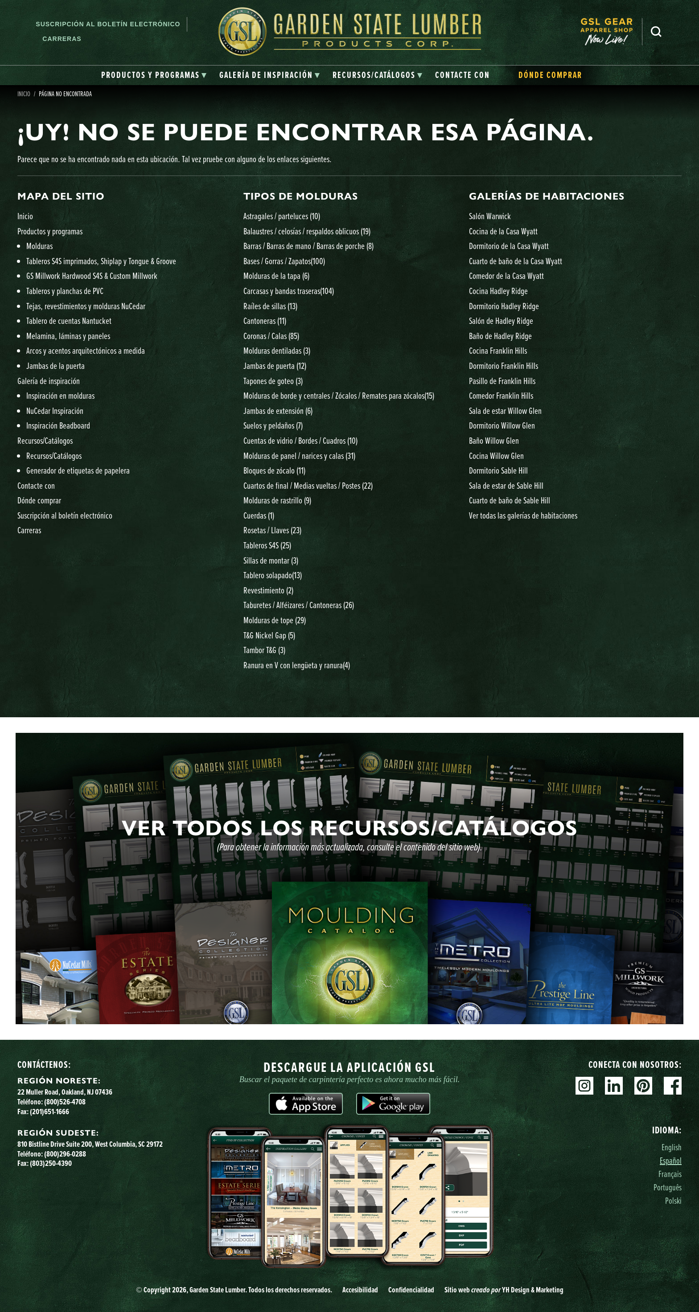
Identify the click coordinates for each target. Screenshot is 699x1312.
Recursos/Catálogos (45, 440)
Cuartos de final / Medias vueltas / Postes (308, 485)
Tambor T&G (264, 649)
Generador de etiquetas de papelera (78, 470)
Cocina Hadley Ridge (498, 290)
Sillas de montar (270, 560)
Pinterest (643, 1086)
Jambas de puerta (274, 365)
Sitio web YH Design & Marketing (503, 1290)
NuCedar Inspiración (54, 410)
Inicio (23, 93)
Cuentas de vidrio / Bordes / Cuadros (300, 440)
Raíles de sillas (270, 305)
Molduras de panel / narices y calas (299, 455)
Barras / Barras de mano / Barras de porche (308, 245)
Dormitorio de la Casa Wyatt (509, 245)
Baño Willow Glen (494, 440)
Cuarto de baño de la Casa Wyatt (515, 260)
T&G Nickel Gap (269, 635)
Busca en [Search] (656, 32)
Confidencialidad (411, 1290)
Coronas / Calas (271, 335)
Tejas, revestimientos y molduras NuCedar (85, 305)
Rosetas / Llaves (272, 529)
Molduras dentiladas (276, 350)
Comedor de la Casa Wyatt (506, 275)
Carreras (61, 38)
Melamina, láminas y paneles (68, 335)
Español (671, 1160)
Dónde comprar (39, 500)
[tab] (154, 75)
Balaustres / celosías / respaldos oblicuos (306, 231)
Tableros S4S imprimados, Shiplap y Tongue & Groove (101, 260)
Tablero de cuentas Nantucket (68, 320)
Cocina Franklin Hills (498, 350)
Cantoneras (264, 320)
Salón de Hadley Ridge (501, 320)
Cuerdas (258, 515)
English (672, 1147)
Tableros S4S (267, 545)
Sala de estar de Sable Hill (506, 485)
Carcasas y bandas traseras (288, 290)
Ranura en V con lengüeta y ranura (296, 664)
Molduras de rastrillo (277, 500)
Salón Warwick (490, 215)
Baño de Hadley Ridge (500, 335)
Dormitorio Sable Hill (498, 470)
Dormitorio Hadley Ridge (504, 305)
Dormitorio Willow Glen (502, 425)
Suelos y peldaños (273, 425)
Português (668, 1187)
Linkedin (614, 1086)
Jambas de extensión (277, 410)
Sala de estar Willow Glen (505, 410)
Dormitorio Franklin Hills (503, 365)
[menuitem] (611, 31)
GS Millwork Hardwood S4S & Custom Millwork (91, 275)
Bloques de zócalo (274, 470)
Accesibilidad (360, 1290)
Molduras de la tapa (276, 275)
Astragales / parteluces (281, 215)
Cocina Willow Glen (496, 455)
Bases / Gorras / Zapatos (284, 260)
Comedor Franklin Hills (501, 395)
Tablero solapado (272, 574)
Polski (673, 1200)
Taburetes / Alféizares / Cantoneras (298, 604)
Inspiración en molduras (60, 395)
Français (670, 1174)
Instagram (584, 1086)
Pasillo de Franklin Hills (502, 380)
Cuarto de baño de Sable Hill (509, 500)
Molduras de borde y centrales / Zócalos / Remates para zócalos (338, 395)
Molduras (39, 245)
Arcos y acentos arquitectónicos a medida (85, 350)
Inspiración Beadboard (58, 425)
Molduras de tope (274, 619)
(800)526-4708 (65, 1102)
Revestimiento (268, 590)
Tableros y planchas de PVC (64, 290)
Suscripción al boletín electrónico (108, 24)
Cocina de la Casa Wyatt (503, 231)
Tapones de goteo (273, 380)
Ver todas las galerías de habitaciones (523, 515)
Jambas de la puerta (55, 365)
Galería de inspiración (48, 380)
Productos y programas (49, 231)
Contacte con (36, 485)
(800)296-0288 (65, 1154)
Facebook (673, 1086)
